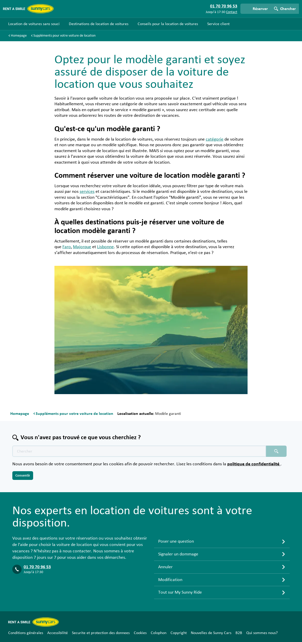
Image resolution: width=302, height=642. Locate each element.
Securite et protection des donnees (101, 633)
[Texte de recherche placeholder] (139, 451)
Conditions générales (25, 633)
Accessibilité (57, 633)
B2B (238, 633)
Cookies (140, 633)
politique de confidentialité (253, 464)
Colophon (158, 633)
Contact (231, 12)
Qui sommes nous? (262, 633)
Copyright (179, 633)
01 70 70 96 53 (37, 567)
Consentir (22, 475)
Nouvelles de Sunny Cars (211, 633)
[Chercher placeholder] (276, 451)
